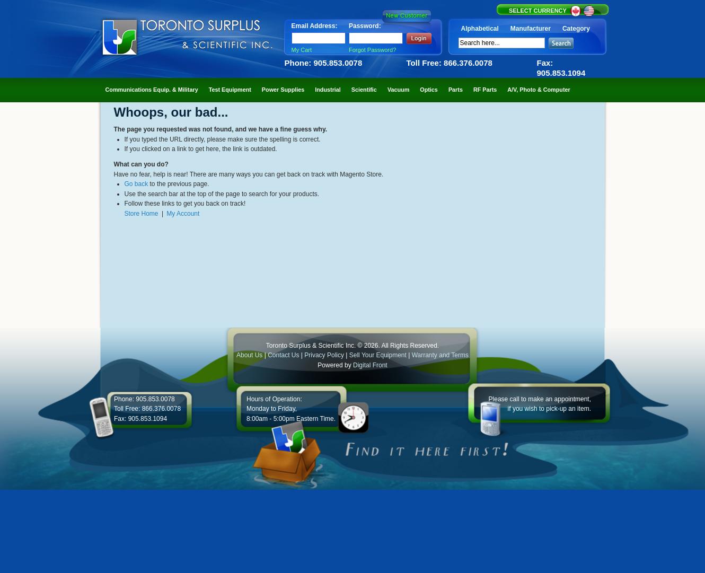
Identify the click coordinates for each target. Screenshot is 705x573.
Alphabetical (480, 28)
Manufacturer (530, 28)
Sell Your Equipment (378, 355)
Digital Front (370, 365)
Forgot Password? (372, 50)
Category (576, 28)
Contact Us (283, 355)
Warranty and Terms (440, 355)
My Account (182, 213)
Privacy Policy (324, 355)
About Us (249, 355)
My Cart (302, 50)
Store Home (141, 213)
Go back (136, 184)
